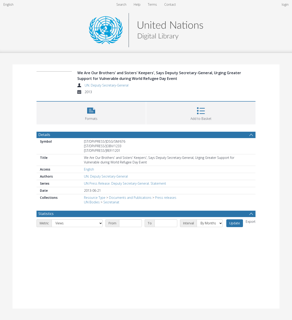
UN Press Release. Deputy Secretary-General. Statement (125, 183)
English (8, 4)
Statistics (46, 213)
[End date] (165, 223)
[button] (91, 112)
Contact (170, 4)
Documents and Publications (130, 197)
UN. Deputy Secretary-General (106, 85)
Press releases (165, 197)
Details (44, 134)
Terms (152, 4)
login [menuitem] (285, 4)
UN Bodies (92, 202)
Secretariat (111, 202)
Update (234, 223)
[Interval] (210, 223)
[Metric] (77, 223)
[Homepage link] (146, 29)
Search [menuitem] (121, 4)
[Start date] (130, 223)
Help (137, 4)
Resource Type (94, 197)
